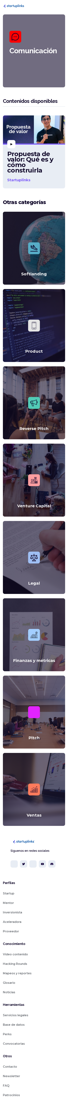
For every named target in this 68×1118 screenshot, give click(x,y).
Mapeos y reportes (17, 973)
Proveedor (11, 931)
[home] (14, 6)
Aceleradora (12, 922)
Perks (7, 1034)
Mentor (8, 903)
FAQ (6, 1085)
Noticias (9, 992)
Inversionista (12, 912)
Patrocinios (11, 1095)
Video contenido (15, 954)
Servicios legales (15, 1015)
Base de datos (14, 1024)
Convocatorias (14, 1043)
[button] (61, 6)
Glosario (9, 983)
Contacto (10, 1066)
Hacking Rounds (15, 964)
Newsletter (11, 1076)
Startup (8, 893)
